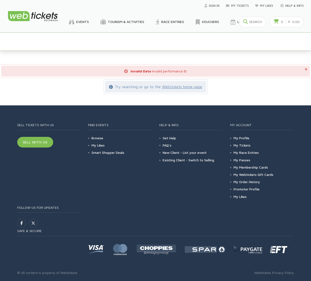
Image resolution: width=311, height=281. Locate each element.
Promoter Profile (247, 189)
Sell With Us (35, 142)
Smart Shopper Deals (108, 152)
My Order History (247, 182)
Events (79, 22)
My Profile (241, 138)
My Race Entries (246, 152)
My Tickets (237, 6)
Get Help (169, 138)
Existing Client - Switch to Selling (188, 160)
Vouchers (207, 22)
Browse (97, 138)
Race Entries (170, 22)
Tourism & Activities (122, 22)
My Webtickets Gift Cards (253, 174)
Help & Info (292, 6)
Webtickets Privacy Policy (274, 273)
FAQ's (167, 145)
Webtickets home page (182, 87)
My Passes (242, 160)
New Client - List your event (185, 152)
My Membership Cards (251, 167)
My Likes (264, 6)
